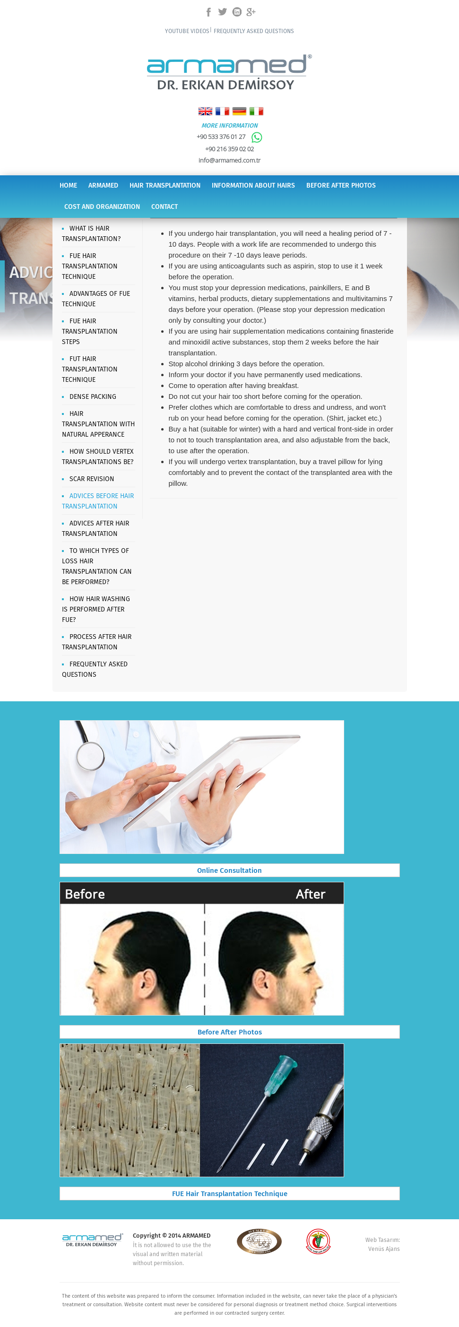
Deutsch (239, 111)
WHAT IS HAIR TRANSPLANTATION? (91, 234)
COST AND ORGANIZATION (102, 207)
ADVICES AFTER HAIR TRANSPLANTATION (95, 528)
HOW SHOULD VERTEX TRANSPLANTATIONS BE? (97, 457)
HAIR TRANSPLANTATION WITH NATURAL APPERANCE (98, 424)
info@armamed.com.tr (229, 160)
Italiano (256, 111)
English (205, 111)
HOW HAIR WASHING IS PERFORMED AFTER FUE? (96, 609)
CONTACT (164, 207)
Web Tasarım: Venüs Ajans (382, 1245)
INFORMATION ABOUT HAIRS (253, 186)
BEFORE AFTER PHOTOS (341, 186)
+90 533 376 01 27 (230, 136)
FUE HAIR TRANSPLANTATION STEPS (90, 331)
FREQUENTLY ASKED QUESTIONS (254, 31)
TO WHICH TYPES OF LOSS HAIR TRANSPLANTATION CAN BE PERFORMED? (97, 566)
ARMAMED (103, 186)
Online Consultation (229, 871)
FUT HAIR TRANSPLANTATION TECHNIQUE (90, 369)
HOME (68, 186)
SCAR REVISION (91, 479)
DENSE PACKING (92, 397)
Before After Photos (230, 1032)
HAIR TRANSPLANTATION (165, 186)
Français (222, 111)
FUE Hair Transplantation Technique (229, 1194)
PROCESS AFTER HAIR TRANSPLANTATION (96, 642)
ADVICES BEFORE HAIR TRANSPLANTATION (98, 501)
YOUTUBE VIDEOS (187, 31)
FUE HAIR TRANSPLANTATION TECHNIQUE (90, 266)
